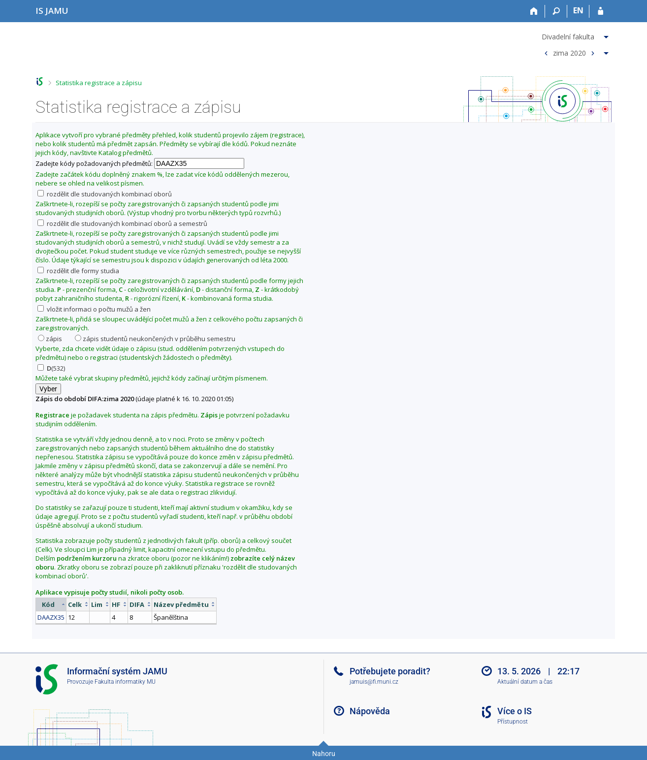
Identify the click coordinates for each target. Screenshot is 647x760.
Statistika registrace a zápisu (99, 82)
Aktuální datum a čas (524, 681)
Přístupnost (512, 721)
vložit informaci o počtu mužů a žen (94, 309)
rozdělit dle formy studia (78, 270)
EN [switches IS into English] (578, 10)
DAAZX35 (51, 617)
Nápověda (370, 711)
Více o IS (514, 711)
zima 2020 (569, 52)
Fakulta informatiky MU (125, 681)
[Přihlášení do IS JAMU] (600, 11)
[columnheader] (51, 604)
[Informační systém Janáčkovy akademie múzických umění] (51, 10)
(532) (51, 368)
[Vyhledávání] (556, 11)
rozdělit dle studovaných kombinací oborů (104, 194)
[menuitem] (575, 35)
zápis (50, 338)
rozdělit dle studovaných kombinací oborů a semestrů (122, 223)
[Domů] (534, 11)
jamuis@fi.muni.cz (374, 681)
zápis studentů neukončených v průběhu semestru (155, 338)
